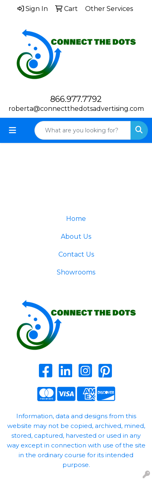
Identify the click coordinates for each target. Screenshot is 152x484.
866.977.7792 (76, 99)
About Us (76, 236)
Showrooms (76, 272)
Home (76, 219)
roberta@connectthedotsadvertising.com (76, 108)
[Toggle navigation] (12, 130)
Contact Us (76, 254)
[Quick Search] (82, 130)
